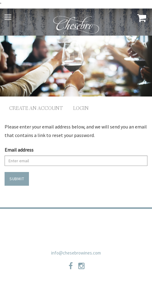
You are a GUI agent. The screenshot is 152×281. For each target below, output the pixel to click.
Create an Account (36, 108)
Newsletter (76, 230)
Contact (83, 220)
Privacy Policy (51, 220)
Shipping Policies (118, 220)
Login (81, 108)
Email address (19, 150)
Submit (16, 178)
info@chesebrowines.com (76, 253)
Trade (22, 220)
